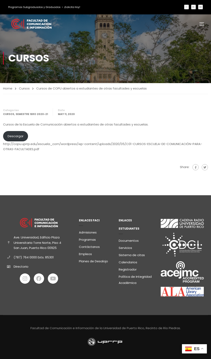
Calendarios (128, 262)
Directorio (21, 266)
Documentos (129, 240)
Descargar (15, 136)
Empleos (85, 254)
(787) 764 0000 (25, 257)
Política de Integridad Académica (135, 279)
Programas (87, 239)
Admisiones (88, 232)
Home (7, 89)
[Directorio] (8, 266)
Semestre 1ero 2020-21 (32, 114)
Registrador (128, 269)
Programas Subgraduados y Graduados (34, 7)
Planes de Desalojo (93, 261)
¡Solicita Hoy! (72, 7)
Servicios (125, 248)
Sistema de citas (132, 255)
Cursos (24, 89)
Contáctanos (89, 247)
